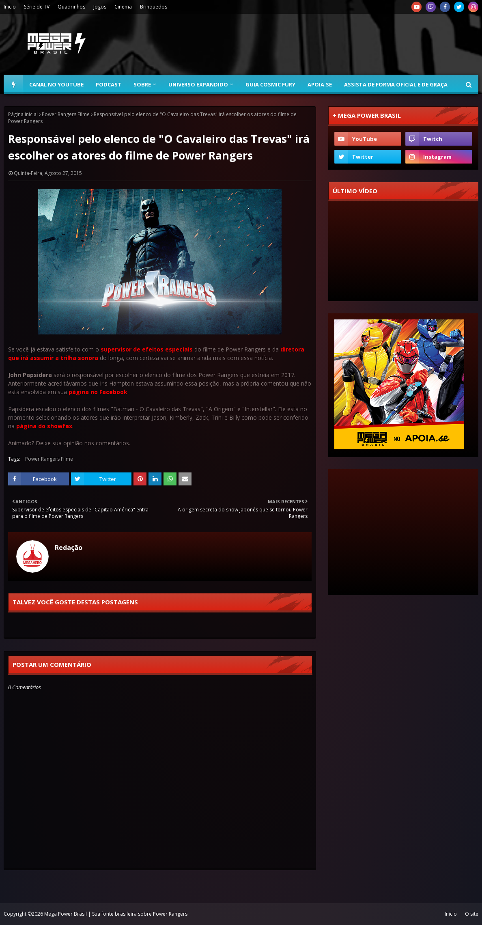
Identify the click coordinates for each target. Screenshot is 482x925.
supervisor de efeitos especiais (147, 349)
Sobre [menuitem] (142, 84)
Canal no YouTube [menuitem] (56, 84)
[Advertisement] (330, 44)
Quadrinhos (71, 6)
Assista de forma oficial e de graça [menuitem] (396, 84)
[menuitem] (13, 84)
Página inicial (23, 114)
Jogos (99, 6)
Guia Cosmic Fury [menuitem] (270, 84)
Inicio (10, 6)
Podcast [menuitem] (108, 84)
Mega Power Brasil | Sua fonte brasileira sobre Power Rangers (115, 913)
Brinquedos (153, 6)
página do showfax (44, 426)
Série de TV (36, 6)
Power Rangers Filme (66, 114)
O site (471, 913)
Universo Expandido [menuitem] (198, 84)
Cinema (123, 6)
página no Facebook (98, 392)
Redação (68, 547)
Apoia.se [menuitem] (320, 84)
